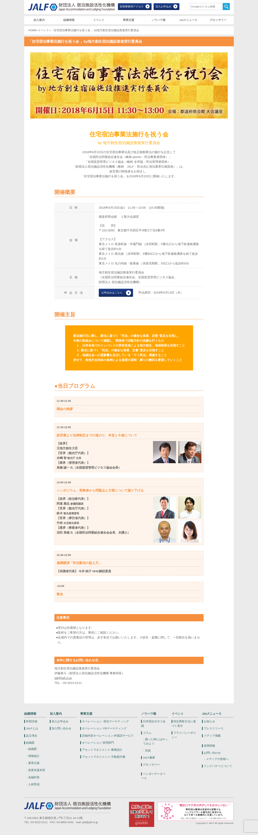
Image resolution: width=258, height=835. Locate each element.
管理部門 (98, 742)
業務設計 (102, 749)
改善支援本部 (36, 770)
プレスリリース (214, 728)
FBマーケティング (104, 728)
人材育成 (34, 784)
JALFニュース (188, 20)
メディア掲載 (212, 735)
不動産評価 (103, 756)
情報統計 (34, 756)
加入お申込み (163, 6)
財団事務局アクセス (132, 6)
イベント (98, 20)
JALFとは (32, 728)
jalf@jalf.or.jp (63, 678)
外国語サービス (108, 735)
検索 (226, 6)
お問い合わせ (212, 752)
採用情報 (209, 745)
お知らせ (209, 721)
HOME (32, 30)
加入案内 (39, 20)
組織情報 (69, 20)
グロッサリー (218, 20)
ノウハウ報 (158, 20)
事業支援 (128, 20)
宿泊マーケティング (105, 721)
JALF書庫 (149, 757)
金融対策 (34, 777)
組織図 (30, 742)
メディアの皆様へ (217, 759)
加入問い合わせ (61, 728)
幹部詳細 (31, 721)
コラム (147, 732)
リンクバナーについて (218, 766)
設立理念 (31, 735)
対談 (148, 750)
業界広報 (34, 763)
